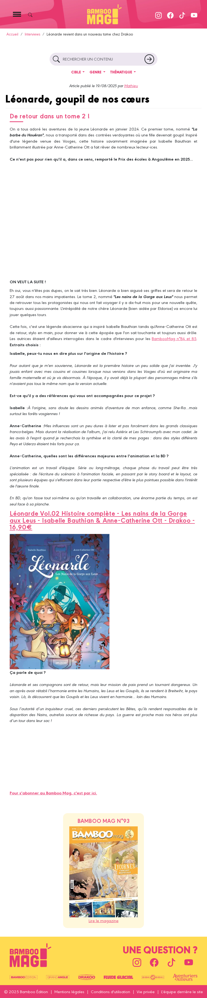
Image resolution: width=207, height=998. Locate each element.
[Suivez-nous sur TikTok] (182, 14)
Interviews (32, 34)
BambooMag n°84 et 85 (174, 338)
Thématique (121, 72)
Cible (76, 72)
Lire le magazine (104, 920)
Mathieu (131, 85)
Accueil (12, 34)
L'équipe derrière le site (182, 991)
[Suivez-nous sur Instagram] (158, 14)
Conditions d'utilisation (110, 991)
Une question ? (160, 948)
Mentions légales (69, 991)
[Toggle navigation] (17, 14)
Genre (95, 72)
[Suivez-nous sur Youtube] (194, 14)
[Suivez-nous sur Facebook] (170, 14)
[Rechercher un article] (149, 59)
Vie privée (146, 991)
